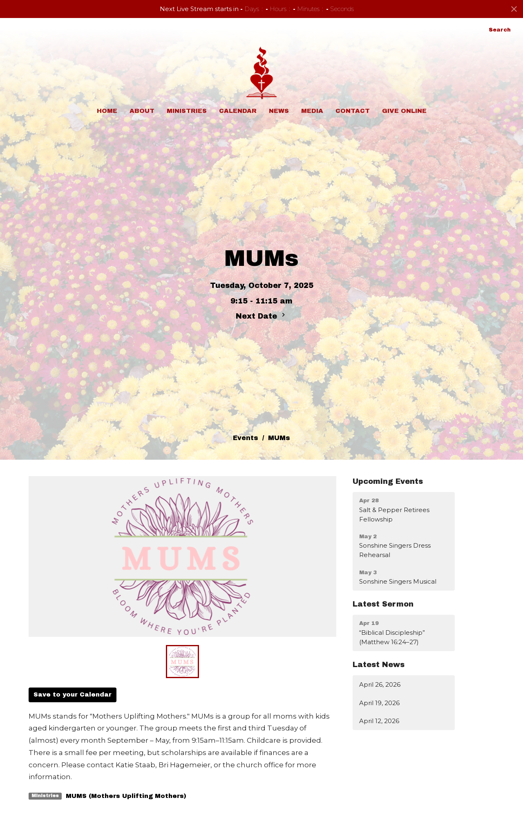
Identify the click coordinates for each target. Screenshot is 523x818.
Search (500, 30)
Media (312, 111)
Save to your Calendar (73, 694)
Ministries (187, 111)
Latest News (379, 665)
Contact (352, 111)
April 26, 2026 (379, 684)
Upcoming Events (388, 481)
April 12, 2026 (379, 721)
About (142, 111)
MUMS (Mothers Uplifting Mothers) (126, 796)
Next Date (261, 315)
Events (245, 437)
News (279, 111)
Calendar (238, 111)
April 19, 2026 (379, 703)
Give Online (404, 111)
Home (107, 111)
